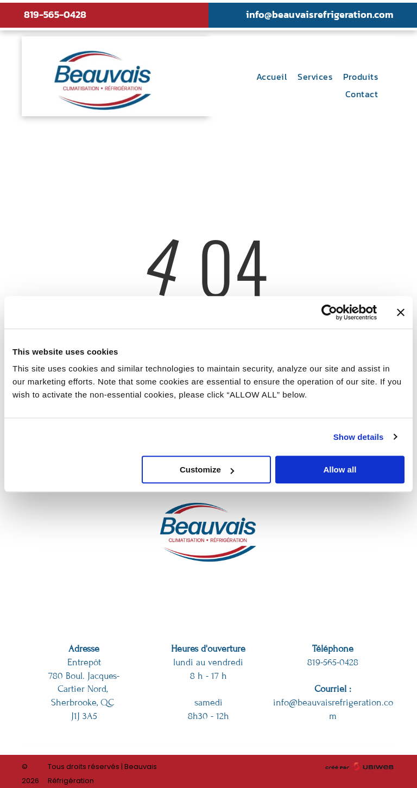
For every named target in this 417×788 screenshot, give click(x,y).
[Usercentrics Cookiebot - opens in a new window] (329, 312)
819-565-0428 (55, 14)
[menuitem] (271, 76)
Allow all (339, 469)
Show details (358, 437)
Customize (207, 469)
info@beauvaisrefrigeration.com (319, 14)
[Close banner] (401, 312)
